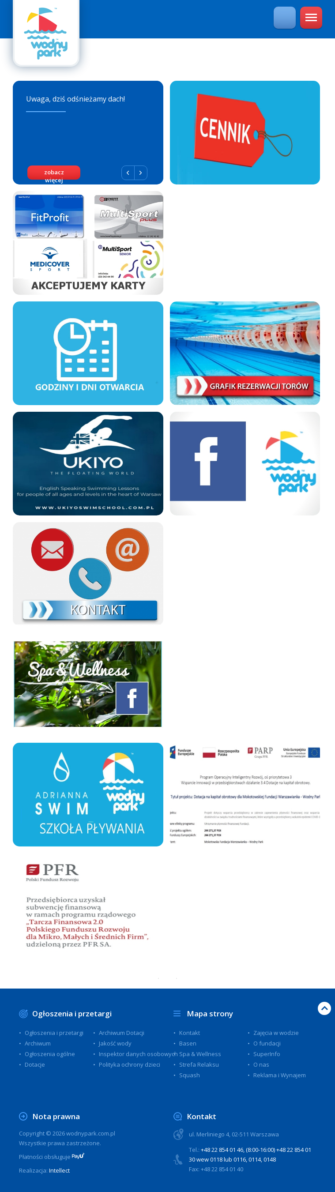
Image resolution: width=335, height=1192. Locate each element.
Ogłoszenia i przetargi (72, 1013)
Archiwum (38, 1043)
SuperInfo (266, 1054)
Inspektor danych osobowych (138, 1054)
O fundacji (267, 1043)
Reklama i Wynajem (279, 1075)
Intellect (59, 1170)
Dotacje (35, 1064)
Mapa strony (210, 1013)
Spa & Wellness (200, 1054)
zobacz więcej (54, 174)
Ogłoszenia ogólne (50, 1054)
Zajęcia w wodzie (276, 1033)
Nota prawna (56, 1116)
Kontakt (189, 1033)
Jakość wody (115, 1043)
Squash (189, 1075)
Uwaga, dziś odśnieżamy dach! (75, 99)
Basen (187, 1043)
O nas (261, 1064)
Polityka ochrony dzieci (129, 1064)
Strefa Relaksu (199, 1064)
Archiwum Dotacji (121, 1033)
